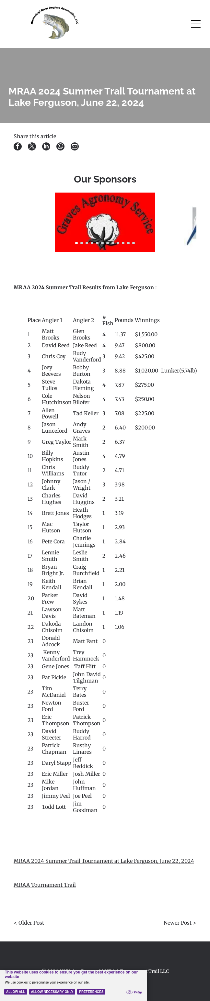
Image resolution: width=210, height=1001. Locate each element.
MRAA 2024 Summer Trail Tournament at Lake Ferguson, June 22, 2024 (104, 861)
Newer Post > (180, 922)
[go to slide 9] (118, 243)
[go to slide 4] (92, 243)
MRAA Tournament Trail (45, 885)
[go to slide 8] (112, 243)
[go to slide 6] (102, 243)
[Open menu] (196, 24)
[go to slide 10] (123, 243)
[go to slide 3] (87, 243)
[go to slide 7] (107, 243)
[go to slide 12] (133, 243)
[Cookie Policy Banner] (73, 985)
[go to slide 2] (81, 243)
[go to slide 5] (97, 243)
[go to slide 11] (128, 243)
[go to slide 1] (76, 243)
